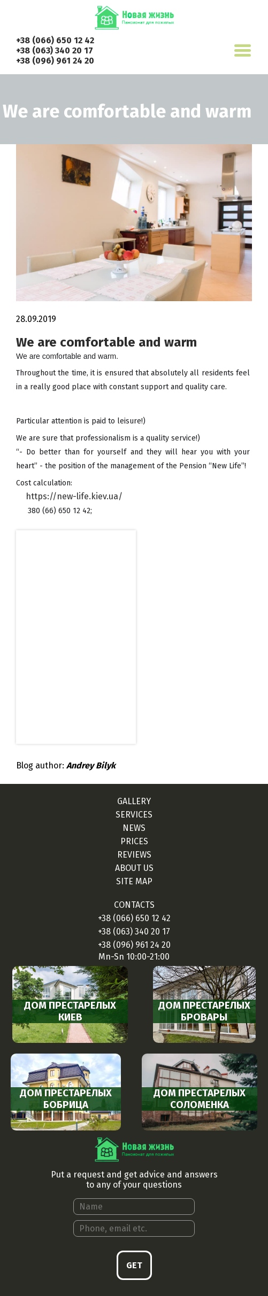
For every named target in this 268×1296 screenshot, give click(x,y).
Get (134, 1265)
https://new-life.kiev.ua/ (74, 496)
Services (134, 815)
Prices (134, 841)
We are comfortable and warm (106, 342)
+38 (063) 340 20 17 (54, 50)
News (134, 828)
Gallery (134, 801)
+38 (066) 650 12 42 (55, 40)
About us (134, 868)
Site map (134, 881)
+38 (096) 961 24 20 (55, 61)
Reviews (134, 855)
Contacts (134, 905)
